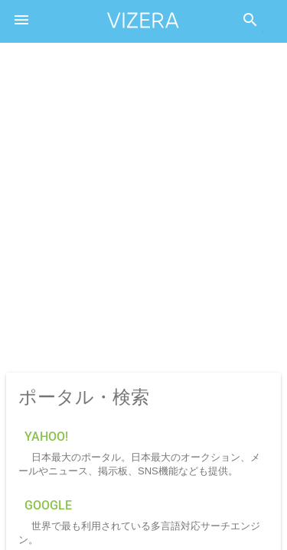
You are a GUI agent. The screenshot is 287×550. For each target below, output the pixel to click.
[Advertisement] (143, 209)
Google (48, 505)
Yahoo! (46, 436)
